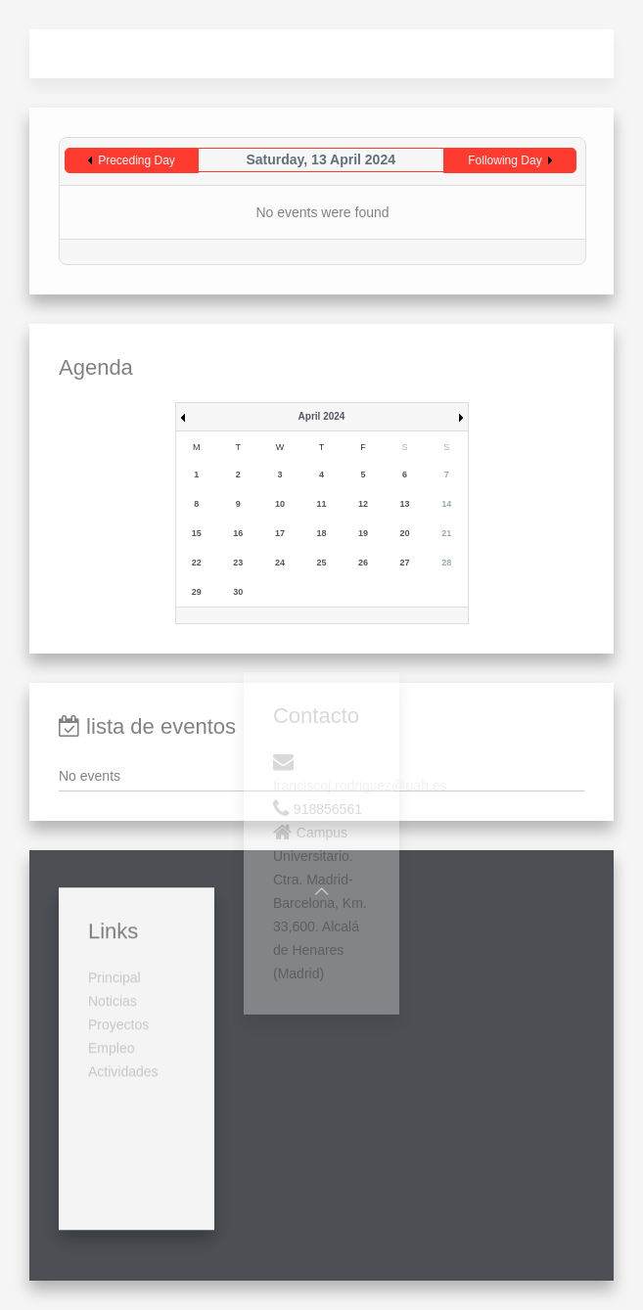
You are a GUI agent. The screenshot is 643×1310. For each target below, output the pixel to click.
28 (446, 562)
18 (321, 533)
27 (405, 562)
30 (238, 592)
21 (446, 533)
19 (363, 533)
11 (321, 504)
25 (321, 562)
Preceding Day (136, 160)
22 (197, 562)
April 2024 (322, 416)
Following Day (504, 160)
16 (238, 533)
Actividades (123, 985)
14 (446, 504)
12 (363, 504)
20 (405, 533)
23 (238, 562)
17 (280, 533)
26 (363, 562)
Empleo (111, 962)
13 (405, 504)
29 (197, 592)
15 (197, 533)
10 (280, 504)
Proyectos (118, 938)
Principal (114, 891)
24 (280, 562)
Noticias (112, 915)
